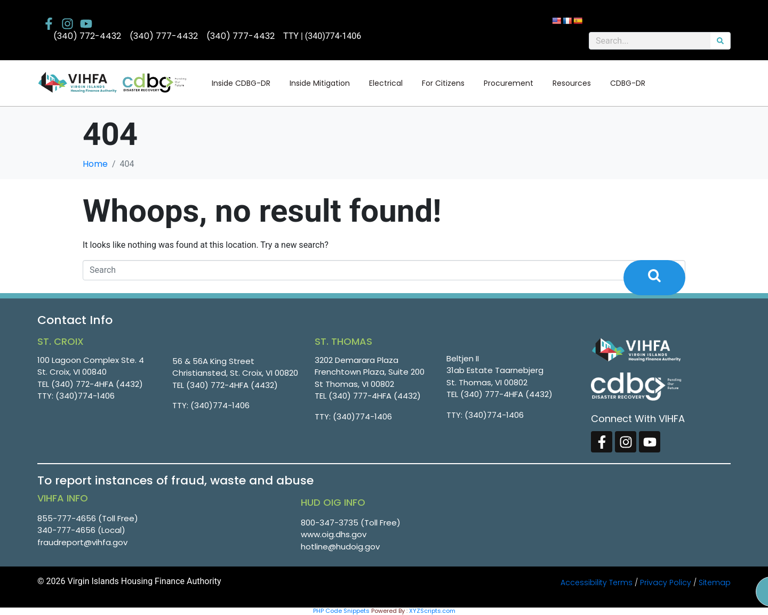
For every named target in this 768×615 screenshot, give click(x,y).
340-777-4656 (66, 530)
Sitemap (715, 582)
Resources (572, 83)
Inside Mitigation (320, 83)
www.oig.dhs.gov (333, 534)
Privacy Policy (665, 582)
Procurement (508, 83)
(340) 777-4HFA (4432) (375, 395)
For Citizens (443, 83)
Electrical (386, 83)
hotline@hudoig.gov (340, 546)
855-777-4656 (66, 518)
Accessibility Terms (597, 582)
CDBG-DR (627, 83)
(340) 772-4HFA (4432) (97, 384)
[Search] (720, 41)
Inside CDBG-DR (241, 83)
